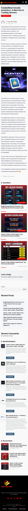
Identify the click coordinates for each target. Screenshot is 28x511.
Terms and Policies (12, 508)
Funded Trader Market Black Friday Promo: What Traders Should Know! (13, 309)
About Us (5, 508)
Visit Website (10, 357)
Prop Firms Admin (12, 21)
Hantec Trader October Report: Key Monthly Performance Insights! (12, 235)
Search (3, 286)
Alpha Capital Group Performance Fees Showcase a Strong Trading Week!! (12, 319)
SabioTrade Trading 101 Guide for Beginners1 (12, 324)
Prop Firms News (6, 15)
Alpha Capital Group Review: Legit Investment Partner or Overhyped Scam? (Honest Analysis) (15, 382)
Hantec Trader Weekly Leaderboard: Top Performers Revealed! (13, 263)
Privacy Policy (22, 508)
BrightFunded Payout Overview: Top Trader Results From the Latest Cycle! (12, 207)
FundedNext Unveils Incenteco (8, 176)
